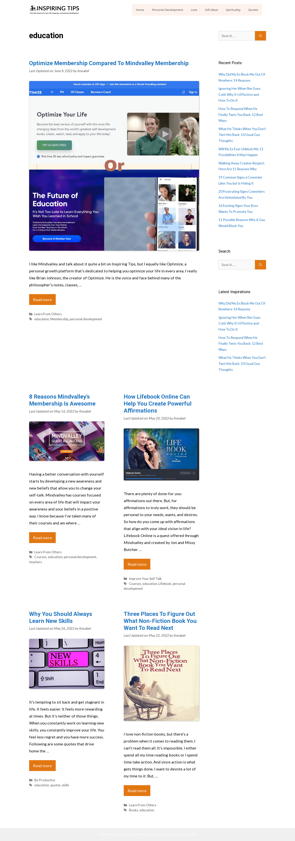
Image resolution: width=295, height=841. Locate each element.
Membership (59, 319)
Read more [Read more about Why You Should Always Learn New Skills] (42, 765)
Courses (40, 557)
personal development (86, 319)
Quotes (253, 10)
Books (133, 810)
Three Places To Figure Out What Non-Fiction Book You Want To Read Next (160, 620)
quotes (55, 785)
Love (194, 10)
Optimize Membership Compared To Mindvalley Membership (109, 63)
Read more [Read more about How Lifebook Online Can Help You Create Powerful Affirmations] (137, 564)
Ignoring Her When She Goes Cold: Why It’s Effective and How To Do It (239, 94)
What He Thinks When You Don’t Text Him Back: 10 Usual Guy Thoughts (242, 135)
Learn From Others (48, 314)
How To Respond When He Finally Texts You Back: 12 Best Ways (240, 115)
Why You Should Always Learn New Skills (60, 617)
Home (140, 10)
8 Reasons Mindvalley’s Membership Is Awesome (62, 400)
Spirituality (233, 10)
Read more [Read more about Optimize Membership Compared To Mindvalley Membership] (42, 299)
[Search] (260, 36)
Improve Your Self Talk (145, 579)
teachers (35, 562)
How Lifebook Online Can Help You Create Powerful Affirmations (157, 403)
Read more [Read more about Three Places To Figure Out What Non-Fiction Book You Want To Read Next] (137, 790)
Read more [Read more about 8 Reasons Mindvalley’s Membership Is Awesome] (42, 537)
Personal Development (167, 10)
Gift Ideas (211, 10)
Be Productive (44, 780)
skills (65, 785)
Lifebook (164, 584)
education (41, 319)
